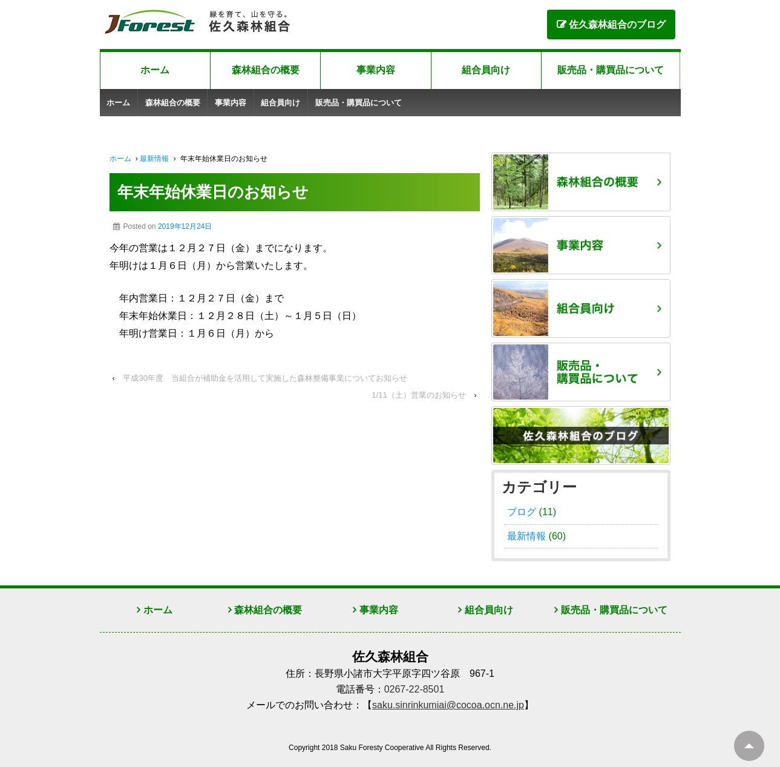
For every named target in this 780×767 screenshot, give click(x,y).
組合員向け (486, 70)
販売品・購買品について (610, 70)
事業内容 (375, 70)
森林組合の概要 (266, 70)
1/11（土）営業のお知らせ (418, 395)
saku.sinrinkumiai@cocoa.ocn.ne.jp (448, 705)
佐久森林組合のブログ (617, 24)
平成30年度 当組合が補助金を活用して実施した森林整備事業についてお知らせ (265, 378)
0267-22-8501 (414, 689)
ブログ (521, 512)
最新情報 (154, 158)
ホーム (154, 70)
